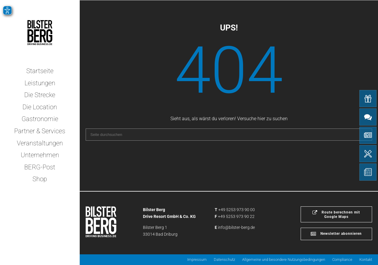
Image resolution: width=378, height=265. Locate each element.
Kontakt (365, 259)
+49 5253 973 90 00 (236, 209)
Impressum (197, 259)
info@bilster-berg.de (236, 227)
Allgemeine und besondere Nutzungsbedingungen (283, 259)
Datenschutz (224, 259)
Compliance (342, 259)
